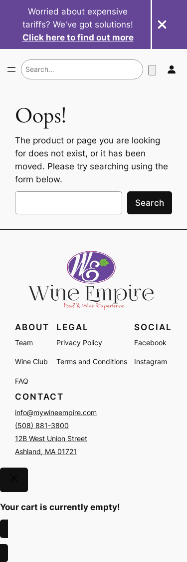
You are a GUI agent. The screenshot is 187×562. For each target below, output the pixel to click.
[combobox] (82, 69)
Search (149, 203)
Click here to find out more (78, 37)
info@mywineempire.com (56, 412)
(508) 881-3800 (42, 425)
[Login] (171, 69)
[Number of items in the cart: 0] (152, 70)
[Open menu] (11, 69)
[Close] (14, 480)
